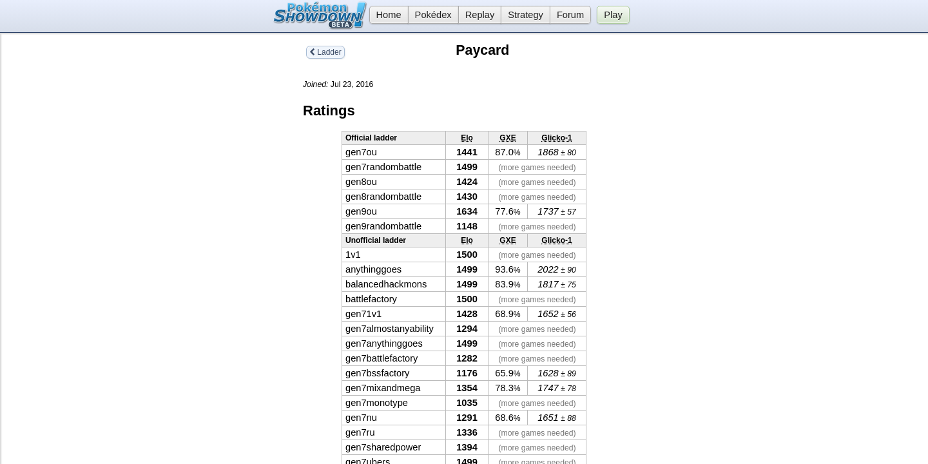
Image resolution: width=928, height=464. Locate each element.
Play (613, 15)
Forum (570, 15)
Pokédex (433, 15)
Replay (480, 15)
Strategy (525, 15)
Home (385, 15)
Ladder (325, 52)
